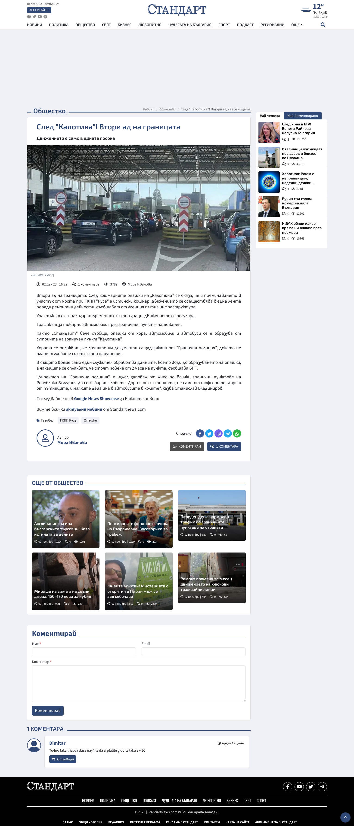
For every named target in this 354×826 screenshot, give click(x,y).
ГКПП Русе (68, 420)
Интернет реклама (145, 822)
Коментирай (187, 446)
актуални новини (84, 409)
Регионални (272, 25)
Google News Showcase (97, 398)
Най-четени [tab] (270, 115)
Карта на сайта (237, 822)
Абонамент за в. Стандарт (276, 822)
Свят (106, 25)
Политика (58, 25)
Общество (85, 25)
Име (36, 643)
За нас (68, 822)
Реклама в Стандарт (182, 822)
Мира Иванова (72, 442)
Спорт (224, 25)
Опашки (90, 420)
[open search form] (323, 25)
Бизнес (124, 25)
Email (146, 643)
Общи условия (90, 822)
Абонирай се (39, 10)
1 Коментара (224, 446)
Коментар (42, 661)
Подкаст (245, 25)
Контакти (212, 822)
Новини (34, 25)
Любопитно (149, 25)
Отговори (63, 758)
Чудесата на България (189, 25)
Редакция (116, 822)
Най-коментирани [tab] (302, 115)
